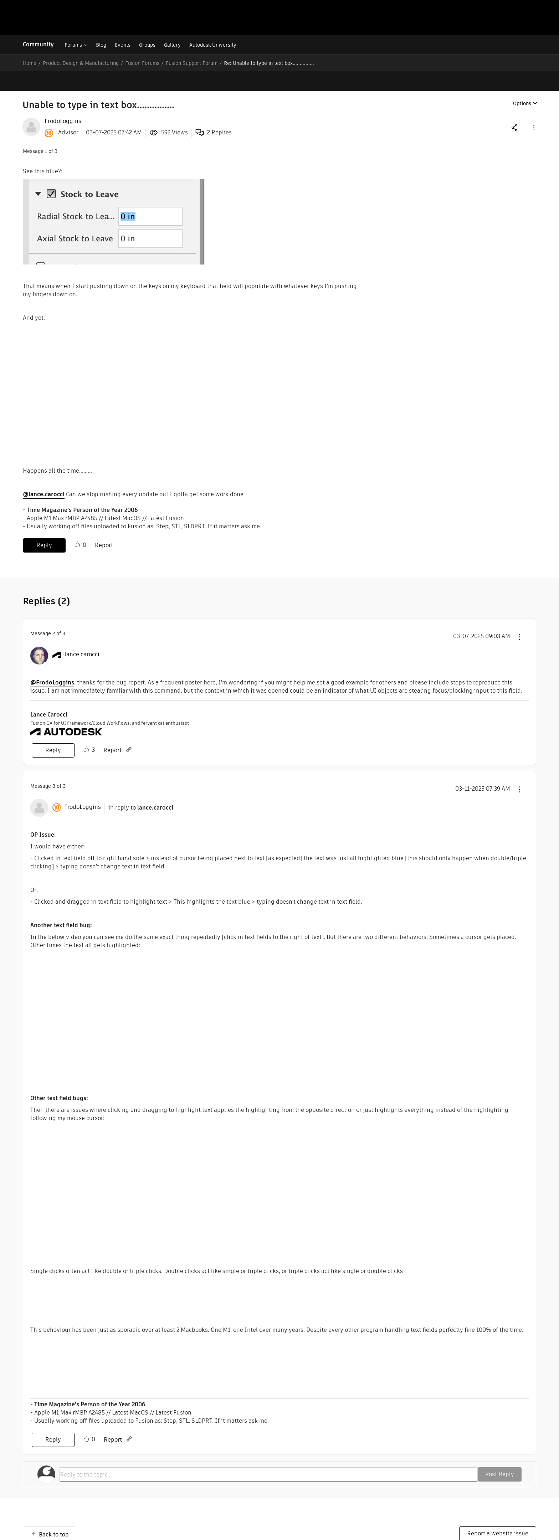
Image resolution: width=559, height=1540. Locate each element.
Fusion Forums (142, 63)
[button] (533, 107)
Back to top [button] (54, 1514)
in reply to (140, 788)
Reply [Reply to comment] (53, 730)
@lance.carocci (44, 474)
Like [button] (77, 524)
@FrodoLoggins (52, 662)
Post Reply (499, 1454)
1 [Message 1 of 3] (46, 131)
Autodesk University (212, 44)
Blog (101, 44)
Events (122, 44)
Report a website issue (497, 1513)
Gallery (172, 44)
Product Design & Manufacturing (81, 63)
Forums (73, 44)
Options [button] (522, 83)
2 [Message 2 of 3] (53, 613)
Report (104, 525)
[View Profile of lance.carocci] (82, 634)
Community (38, 44)
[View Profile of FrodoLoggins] (63, 101)
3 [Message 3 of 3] (53, 766)
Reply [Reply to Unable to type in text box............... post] (44, 525)
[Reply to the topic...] (269, 1454)
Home (29, 63)
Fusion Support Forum (191, 63)
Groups (147, 44)
